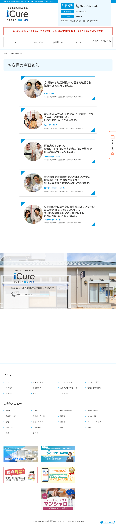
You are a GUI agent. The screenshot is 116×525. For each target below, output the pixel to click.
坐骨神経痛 (37, 427)
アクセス (80, 42)
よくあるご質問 (93, 382)
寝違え (62, 422)
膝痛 (62, 427)
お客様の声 (58, 42)
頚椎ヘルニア (11, 427)
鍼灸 (34, 393)
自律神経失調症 (66, 410)
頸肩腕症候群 (92, 410)
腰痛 (7, 433)
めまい (35, 410)
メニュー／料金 (36, 42)
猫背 (7, 422)
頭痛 (89, 427)
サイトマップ (65, 393)
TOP (14, 42)
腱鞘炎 (62, 416)
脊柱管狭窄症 (11, 416)
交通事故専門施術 (94, 388)
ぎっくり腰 (91, 416)
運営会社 (9, 393)
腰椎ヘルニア (38, 422)
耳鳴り (8, 410)
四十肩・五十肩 (39, 416)
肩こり (35, 433)
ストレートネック (94, 422)
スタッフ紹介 (38, 382)
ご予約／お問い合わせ (101, 42)
